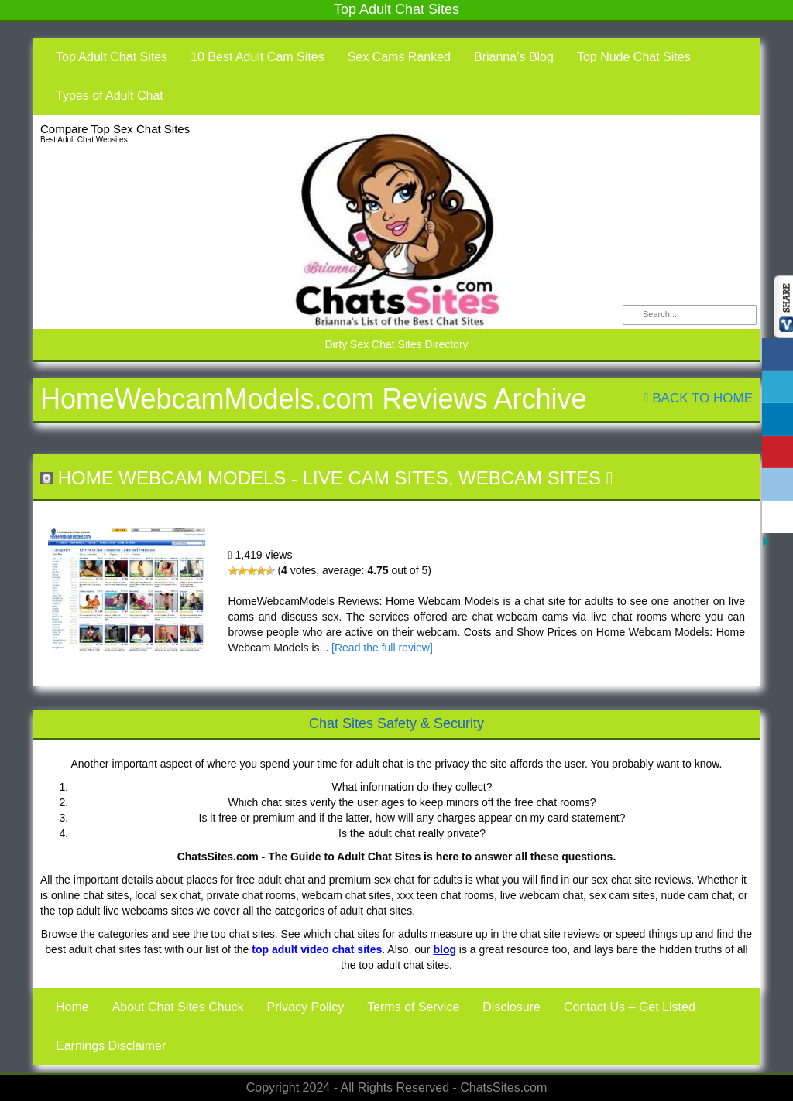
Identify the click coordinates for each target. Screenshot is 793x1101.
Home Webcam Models (172, 477)
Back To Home (698, 398)
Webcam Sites (529, 477)
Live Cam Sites (375, 477)
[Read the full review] (382, 647)
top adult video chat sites (317, 949)
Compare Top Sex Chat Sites (115, 128)
